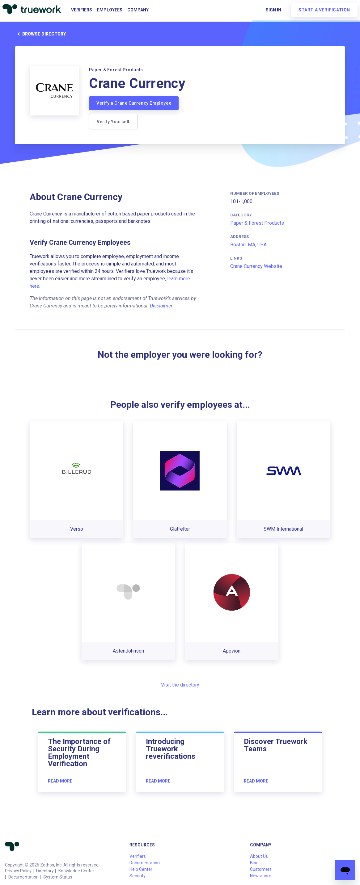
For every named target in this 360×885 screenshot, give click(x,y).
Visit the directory (180, 685)
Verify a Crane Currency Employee (133, 103)
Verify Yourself (113, 121)
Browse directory (40, 34)
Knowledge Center (76, 870)
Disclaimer (161, 306)
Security (137, 875)
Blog (254, 862)
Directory (45, 870)
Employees (109, 9)
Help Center (140, 869)
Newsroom (260, 875)
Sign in (273, 9)
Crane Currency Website (256, 266)
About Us (259, 856)
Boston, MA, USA (248, 245)
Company (138, 9)
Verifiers (81, 9)
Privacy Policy (18, 870)
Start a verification (324, 9)
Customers (261, 869)
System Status (57, 877)
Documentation (23, 877)
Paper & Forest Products (257, 223)
